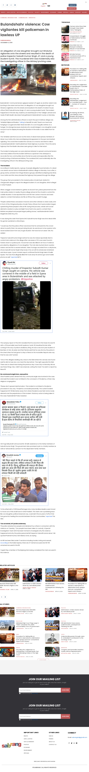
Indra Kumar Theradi (29, 587)
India (63, 74)
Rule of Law (19, 621)
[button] (86, 2)
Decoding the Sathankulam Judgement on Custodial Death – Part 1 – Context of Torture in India (78, 101)
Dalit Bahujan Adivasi (76, 31)
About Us (72, 5)
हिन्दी (49, 6)
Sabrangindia (5, 40)
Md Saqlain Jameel (66, 657)
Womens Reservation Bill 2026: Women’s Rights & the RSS (9, 585)
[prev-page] (1, 597)
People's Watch (74, 93)
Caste (62, 634)
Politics (25, 580)
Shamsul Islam (4, 589)
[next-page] (5, 597)
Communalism (23, 18)
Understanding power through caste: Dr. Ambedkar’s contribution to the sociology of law (72, 638)
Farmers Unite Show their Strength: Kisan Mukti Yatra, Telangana (77, 28)
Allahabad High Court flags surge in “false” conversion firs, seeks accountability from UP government (27, 625)
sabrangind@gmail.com (79, 739)
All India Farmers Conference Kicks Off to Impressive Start (77, 55)
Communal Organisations (9, 18)
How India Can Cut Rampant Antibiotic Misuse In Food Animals (78, 46)
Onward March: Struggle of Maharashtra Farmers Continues (77, 37)
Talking (21, 122)
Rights (63, 90)
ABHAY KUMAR (64, 641)
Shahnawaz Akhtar (75, 120)
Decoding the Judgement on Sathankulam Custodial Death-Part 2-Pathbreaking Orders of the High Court (78, 87)
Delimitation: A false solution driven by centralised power (70, 610)
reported (14, 257)
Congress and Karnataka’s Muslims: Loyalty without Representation (70, 653)
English (43, 6)
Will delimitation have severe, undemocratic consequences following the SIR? (71, 624)
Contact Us (71, 8)
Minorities (32, 18)
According (3, 543)
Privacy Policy (35, 695)
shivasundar (49, 591)
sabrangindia (74, 79)
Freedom (72, 40)
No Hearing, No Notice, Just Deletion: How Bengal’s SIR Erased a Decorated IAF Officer (77, 114)
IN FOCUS (65, 64)
